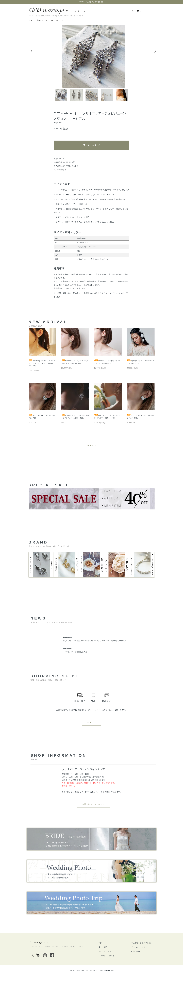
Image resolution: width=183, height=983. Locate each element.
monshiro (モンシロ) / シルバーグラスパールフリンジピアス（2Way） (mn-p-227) (42, 370)
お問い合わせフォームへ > (93, 812)
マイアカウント (112, 959)
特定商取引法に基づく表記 (64, 169)
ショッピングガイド (114, 963)
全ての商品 (110, 955)
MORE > (91, 457)
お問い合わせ (138, 959)
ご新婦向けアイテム (43, 20)
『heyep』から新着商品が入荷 (75, 659)
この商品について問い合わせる (66, 172)
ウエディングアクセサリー (63, 20)
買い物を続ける (60, 176)
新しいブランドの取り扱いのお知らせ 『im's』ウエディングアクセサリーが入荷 (94, 648)
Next (154, 47)
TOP (108, 951)
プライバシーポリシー (142, 955)
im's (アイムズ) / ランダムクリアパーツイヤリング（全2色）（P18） (74, 426)
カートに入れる (91, 151)
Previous (32, 47)
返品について (59, 165)
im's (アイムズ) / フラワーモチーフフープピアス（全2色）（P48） (107, 426)
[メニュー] (151, 11)
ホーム (31, 20)
